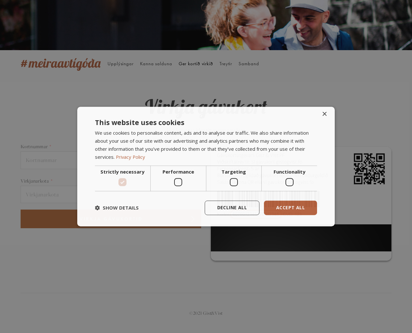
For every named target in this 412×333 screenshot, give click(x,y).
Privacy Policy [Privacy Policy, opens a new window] (131, 157)
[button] (117, 207)
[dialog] (206, 166)
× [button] (324, 114)
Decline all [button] (232, 207)
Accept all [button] (290, 207)
